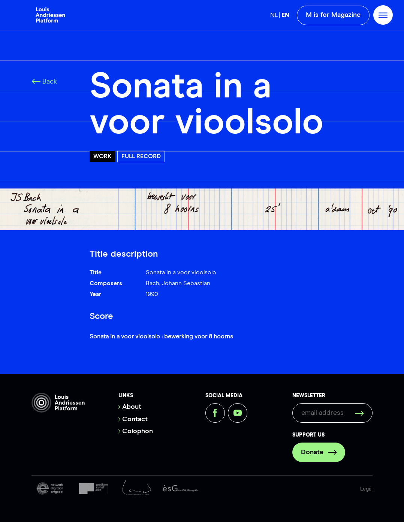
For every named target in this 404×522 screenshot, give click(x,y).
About (131, 407)
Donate (319, 452)
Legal (366, 489)
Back (44, 81)
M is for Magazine (333, 15)
